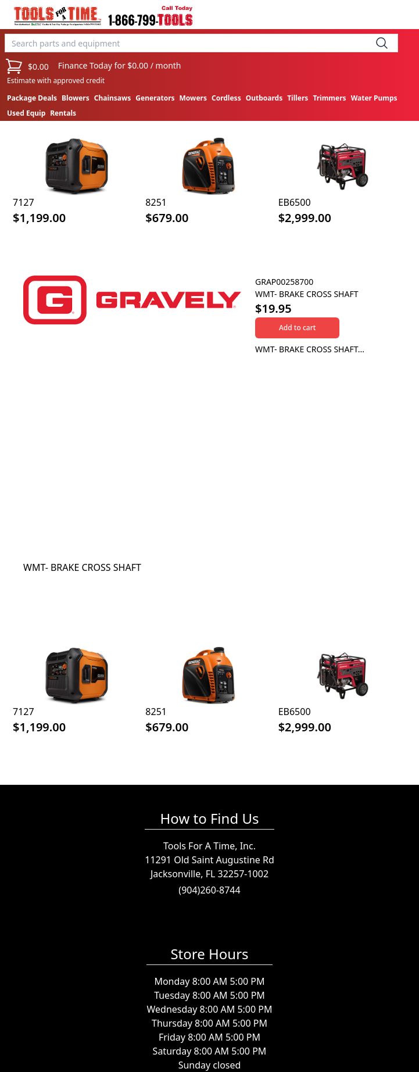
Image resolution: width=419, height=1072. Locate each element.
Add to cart (297, 328)
